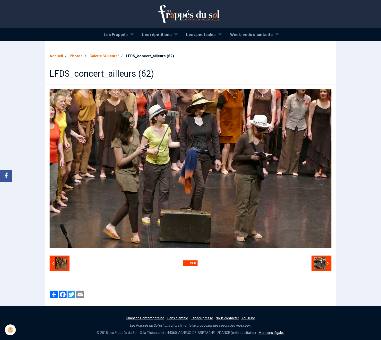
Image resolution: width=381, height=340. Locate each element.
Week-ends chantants (252, 34)
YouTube (248, 318)
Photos (76, 56)
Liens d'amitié (177, 318)
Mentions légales (272, 333)
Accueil (56, 56)
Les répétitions (157, 34)
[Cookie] (10, 329)
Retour (190, 263)
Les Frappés (116, 34)
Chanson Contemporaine (145, 318)
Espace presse (202, 318)
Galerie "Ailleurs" (104, 56)
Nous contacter (227, 318)
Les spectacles (201, 34)
